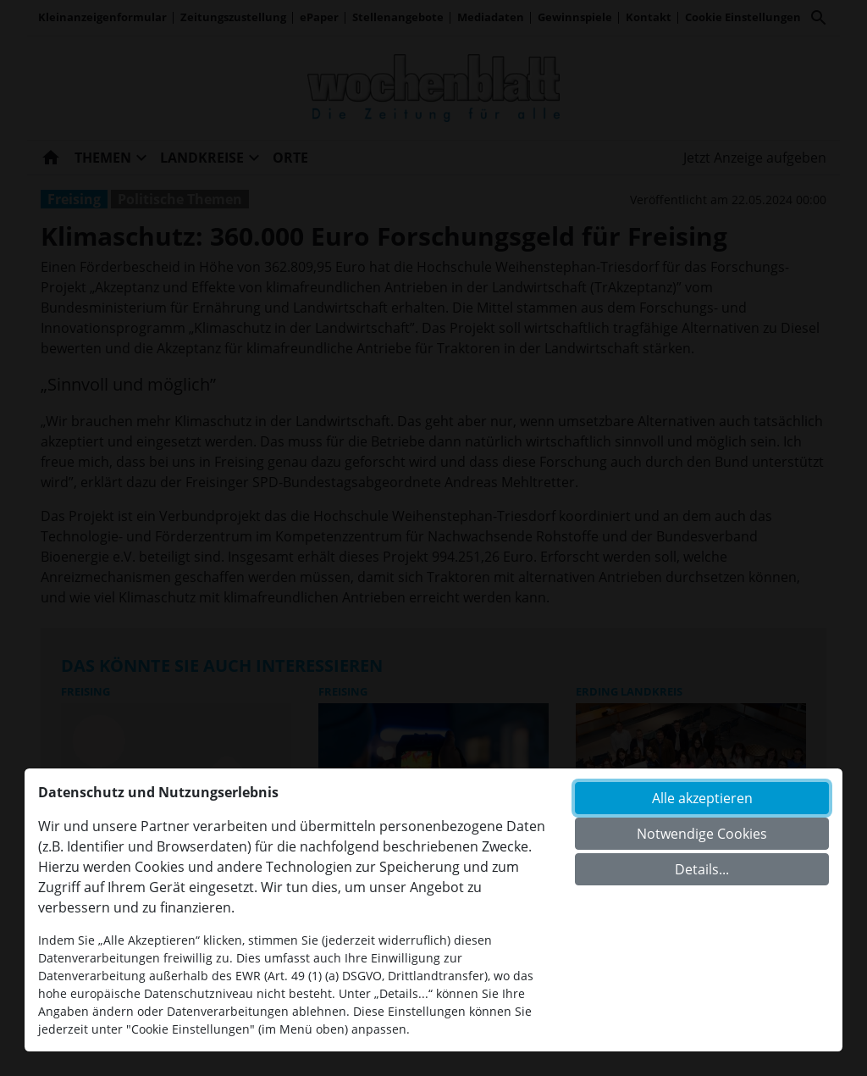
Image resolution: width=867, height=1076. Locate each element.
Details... (702, 869)
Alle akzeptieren (702, 798)
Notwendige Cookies (702, 833)
